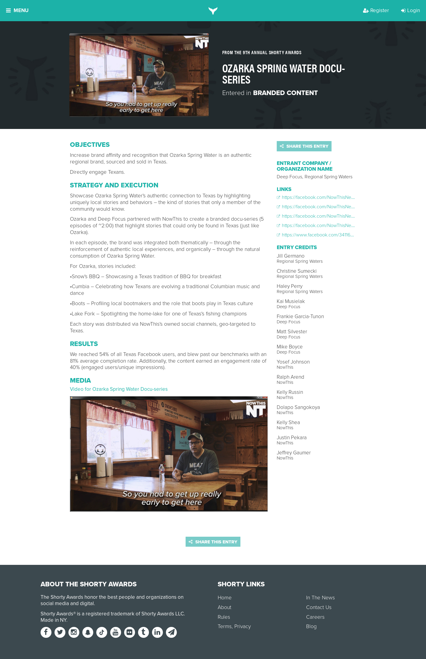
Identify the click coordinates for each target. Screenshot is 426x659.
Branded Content (285, 93)
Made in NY (53, 620)
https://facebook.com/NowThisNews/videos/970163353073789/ (345, 197)
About (224, 607)
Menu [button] (17, 10)
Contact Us (319, 607)
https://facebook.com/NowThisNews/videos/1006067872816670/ (347, 216)
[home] (213, 10)
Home (225, 598)
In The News (320, 598)
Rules (224, 617)
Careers (315, 617)
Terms (225, 626)
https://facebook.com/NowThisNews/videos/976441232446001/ (345, 207)
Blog (311, 626)
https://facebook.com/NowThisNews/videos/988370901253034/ (346, 225)
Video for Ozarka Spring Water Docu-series (119, 389)
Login (410, 10)
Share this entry (304, 146)
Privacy (242, 626)
